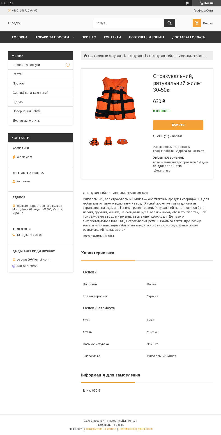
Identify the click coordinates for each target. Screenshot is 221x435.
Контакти (112, 37)
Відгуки (18, 102)
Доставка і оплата (188, 37)
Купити (178, 125)
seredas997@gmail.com (33, 259)
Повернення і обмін (146, 37)
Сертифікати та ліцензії (30, 92)
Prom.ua (132, 420)
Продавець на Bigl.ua (110, 424)
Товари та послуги (52, 37)
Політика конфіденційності (135, 428)
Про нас (89, 37)
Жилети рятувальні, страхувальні (121, 56)
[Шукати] (169, 23)
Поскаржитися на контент (100, 428)
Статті (17, 74)
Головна (19, 37)
